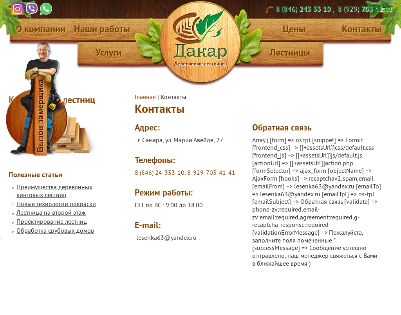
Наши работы (102, 29)
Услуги (109, 52)
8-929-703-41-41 (211, 173)
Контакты (361, 29)
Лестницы (290, 52)
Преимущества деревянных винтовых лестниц (54, 191)
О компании (40, 29)
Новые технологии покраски (56, 204)
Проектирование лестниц (51, 222)
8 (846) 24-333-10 (159, 173)
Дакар (200, 38)
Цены (294, 29)
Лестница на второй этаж (51, 213)
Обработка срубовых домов (55, 231)
